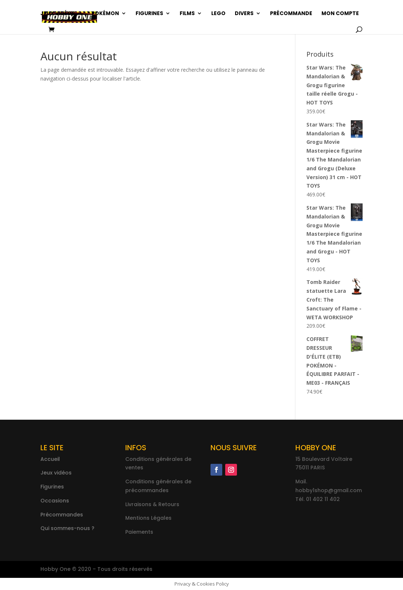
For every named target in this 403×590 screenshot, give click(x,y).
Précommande (291, 14)
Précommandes (61, 514)
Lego (218, 14)
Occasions (54, 500)
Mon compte (340, 14)
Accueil (50, 459)
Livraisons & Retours (152, 504)
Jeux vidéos (57, 14)
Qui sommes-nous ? (67, 528)
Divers (244, 14)
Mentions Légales (148, 518)
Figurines (149, 14)
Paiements (139, 532)
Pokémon (105, 14)
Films (187, 14)
